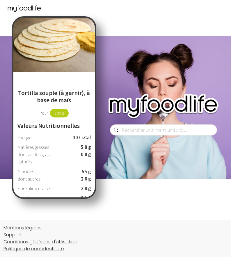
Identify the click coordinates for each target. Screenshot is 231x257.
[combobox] (163, 129)
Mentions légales (22, 227)
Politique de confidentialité (33, 248)
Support (12, 234)
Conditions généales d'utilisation (40, 241)
